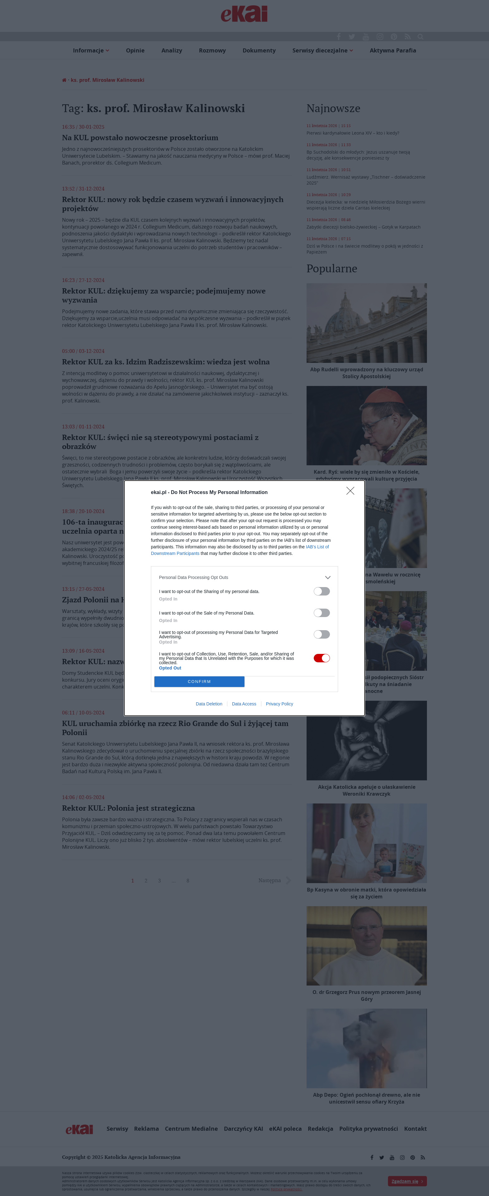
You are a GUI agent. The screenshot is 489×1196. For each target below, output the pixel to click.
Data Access (244, 703)
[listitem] (244, 577)
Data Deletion (209, 703)
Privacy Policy (279, 703)
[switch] (322, 591)
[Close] (352, 493)
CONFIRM (199, 681)
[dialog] (244, 598)
